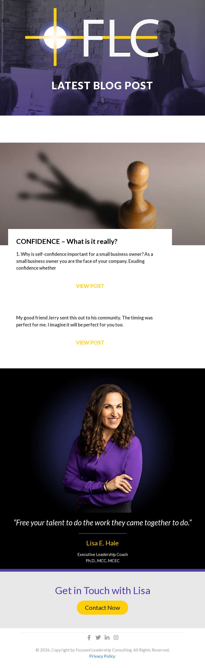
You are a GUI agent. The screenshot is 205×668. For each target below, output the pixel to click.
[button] (102, 100)
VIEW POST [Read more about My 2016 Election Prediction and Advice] (90, 342)
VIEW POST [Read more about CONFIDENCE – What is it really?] (90, 286)
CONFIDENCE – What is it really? (66, 241)
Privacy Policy (102, 656)
